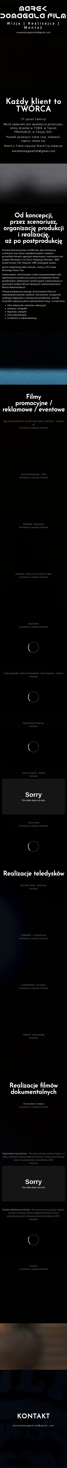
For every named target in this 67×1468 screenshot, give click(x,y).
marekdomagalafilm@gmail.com (33, 32)
